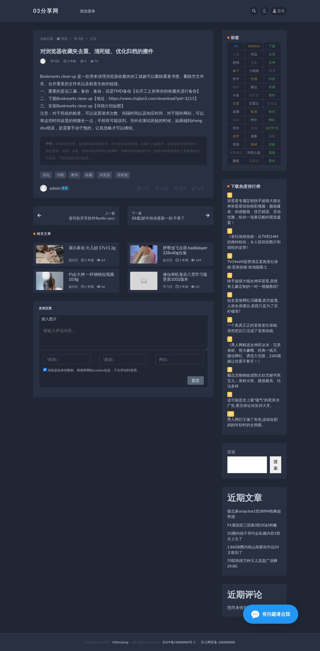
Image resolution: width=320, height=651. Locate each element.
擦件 (74, 175)
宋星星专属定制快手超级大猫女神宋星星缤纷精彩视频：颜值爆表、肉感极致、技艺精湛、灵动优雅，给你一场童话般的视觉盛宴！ (254, 211)
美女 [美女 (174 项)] (236, 128)
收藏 (88, 175)
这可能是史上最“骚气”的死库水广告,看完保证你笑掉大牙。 (253, 403)
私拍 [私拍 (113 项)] (254, 112)
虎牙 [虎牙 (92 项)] (236, 136)
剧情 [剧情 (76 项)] (236, 62)
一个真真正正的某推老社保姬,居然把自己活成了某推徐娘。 (252, 328)
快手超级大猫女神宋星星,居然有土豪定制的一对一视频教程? (253, 284)
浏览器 (104, 175)
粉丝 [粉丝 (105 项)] (272, 112)
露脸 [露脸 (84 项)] (272, 152)
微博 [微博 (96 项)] (272, 71)
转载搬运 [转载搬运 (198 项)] (236, 152)
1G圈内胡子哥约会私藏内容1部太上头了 (253, 536)
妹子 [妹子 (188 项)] (236, 71)
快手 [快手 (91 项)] (236, 79)
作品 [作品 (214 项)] (254, 54)
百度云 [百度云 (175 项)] (254, 103)
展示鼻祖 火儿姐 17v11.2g (92, 249)
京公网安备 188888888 (218, 642)
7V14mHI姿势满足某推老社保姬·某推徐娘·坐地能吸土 (252, 264)
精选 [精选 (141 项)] (236, 120)
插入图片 (49, 320)
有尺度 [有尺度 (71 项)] (254, 95)
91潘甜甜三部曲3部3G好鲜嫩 (252, 525)
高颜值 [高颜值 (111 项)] (254, 161)
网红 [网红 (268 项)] (272, 120)
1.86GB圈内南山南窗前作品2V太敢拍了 (253, 550)
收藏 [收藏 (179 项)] (272, 87)
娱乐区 (73, 261)
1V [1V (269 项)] (236, 46)
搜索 (231, 451)
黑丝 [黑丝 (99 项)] (272, 161)
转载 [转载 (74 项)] (272, 144)
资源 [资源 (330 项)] (236, 144)
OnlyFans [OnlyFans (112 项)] (254, 47)
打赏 (143, 188)
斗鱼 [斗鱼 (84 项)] (236, 95)
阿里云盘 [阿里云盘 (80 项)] (254, 152)
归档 (60, 175)
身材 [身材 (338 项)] (254, 144)
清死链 (122, 175)
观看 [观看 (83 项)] (254, 136)
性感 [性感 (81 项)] (254, 79)
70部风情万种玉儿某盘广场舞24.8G (252, 563)
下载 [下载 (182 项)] (272, 46)
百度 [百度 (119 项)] (236, 103)
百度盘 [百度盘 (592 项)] (272, 103)
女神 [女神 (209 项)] (272, 62)
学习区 (79, 39)
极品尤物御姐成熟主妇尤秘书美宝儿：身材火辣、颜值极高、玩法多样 (254, 380)
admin (54, 188)
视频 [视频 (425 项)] (272, 136)
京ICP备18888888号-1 (179, 642)
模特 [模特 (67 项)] (272, 95)
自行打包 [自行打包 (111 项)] (272, 128)
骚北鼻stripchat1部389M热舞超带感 (254, 514)
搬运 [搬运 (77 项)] (254, 87)
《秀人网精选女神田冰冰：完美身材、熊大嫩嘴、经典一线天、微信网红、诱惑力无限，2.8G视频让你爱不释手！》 (254, 352)
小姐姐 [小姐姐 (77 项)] (254, 71)
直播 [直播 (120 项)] (236, 112)
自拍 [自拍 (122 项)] (254, 128)
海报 (180, 188)
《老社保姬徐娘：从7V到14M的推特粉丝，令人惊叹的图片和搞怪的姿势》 (254, 242)
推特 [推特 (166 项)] (236, 87)
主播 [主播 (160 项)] (236, 54)
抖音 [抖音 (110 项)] (272, 79)
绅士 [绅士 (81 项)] (254, 120)
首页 (64, 39)
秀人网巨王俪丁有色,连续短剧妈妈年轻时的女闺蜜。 (252, 422)
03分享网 (46, 10)
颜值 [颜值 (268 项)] (236, 161)
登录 (279, 10)
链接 (198, 188)
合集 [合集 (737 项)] (254, 62)
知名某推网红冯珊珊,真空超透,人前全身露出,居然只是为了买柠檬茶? (253, 305)
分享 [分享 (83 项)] (272, 54)
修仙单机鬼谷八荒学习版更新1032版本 (185, 278)
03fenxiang (120, 642)
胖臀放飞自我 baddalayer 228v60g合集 (185, 251)
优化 (46, 175)
